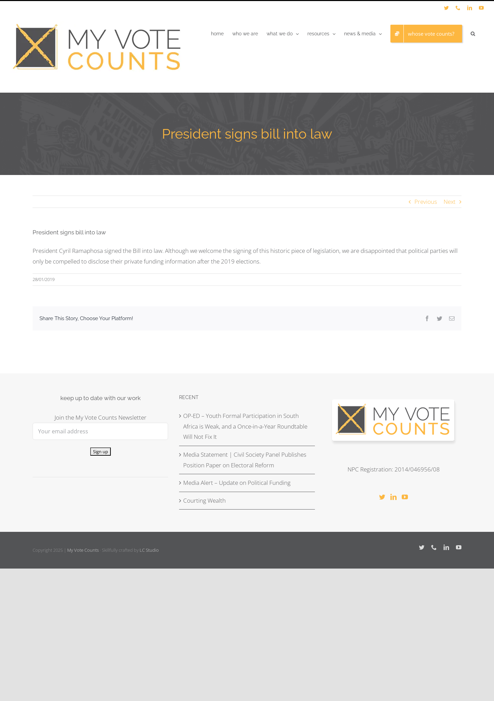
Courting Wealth (204, 500)
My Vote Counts (83, 550)
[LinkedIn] (393, 497)
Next (450, 202)
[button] (473, 33)
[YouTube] (405, 497)
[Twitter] (382, 497)
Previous (425, 202)
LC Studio (149, 550)
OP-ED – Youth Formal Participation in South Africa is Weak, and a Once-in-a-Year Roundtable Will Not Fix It (245, 426)
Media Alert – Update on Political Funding (237, 483)
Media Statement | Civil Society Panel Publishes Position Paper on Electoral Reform (244, 460)
